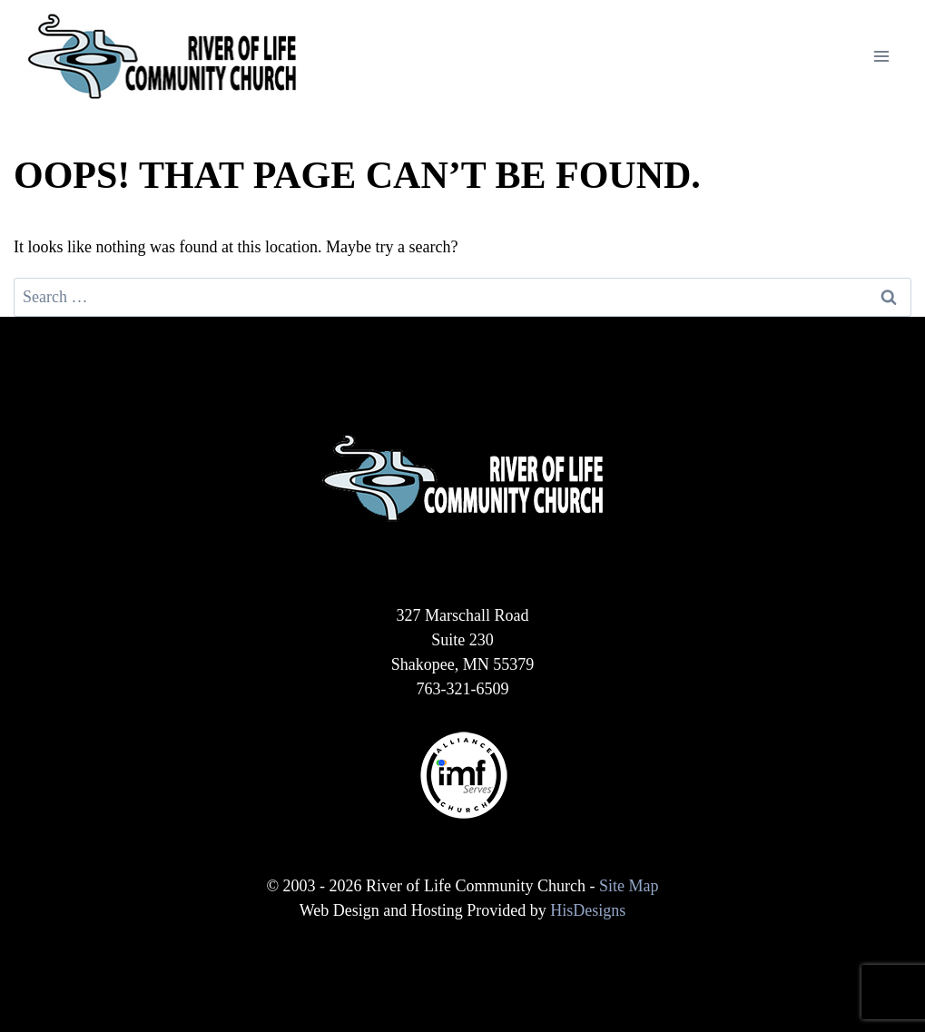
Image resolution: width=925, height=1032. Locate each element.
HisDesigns (587, 910)
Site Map (629, 886)
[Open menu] (881, 56)
